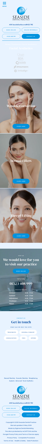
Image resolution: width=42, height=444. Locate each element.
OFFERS (33, 338)
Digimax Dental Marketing (24, 428)
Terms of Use (8, 441)
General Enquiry (28, 332)
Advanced (18, 381)
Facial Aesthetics (28, 381)
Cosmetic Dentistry (22, 378)
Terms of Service (28, 434)
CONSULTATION (11, 338)
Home (7, 44)
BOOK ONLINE (11, 30)
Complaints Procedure (26, 438)
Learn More (21, 126)
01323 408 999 (11, 36)
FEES (23, 338)
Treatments (16, 44)
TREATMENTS (12, 332)
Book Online (21, 271)
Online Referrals (30, 30)
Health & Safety (20, 441)
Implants (12, 381)
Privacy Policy (14, 434)
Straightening (33, 378)
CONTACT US (31, 36)
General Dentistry (9, 378)
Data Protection (32, 441)
